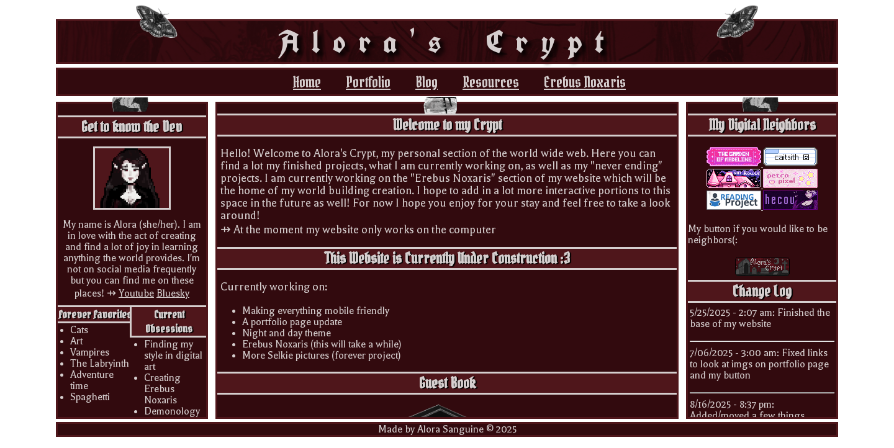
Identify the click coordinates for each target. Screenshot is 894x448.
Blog (426, 82)
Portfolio (368, 82)
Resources (491, 82)
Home (307, 82)
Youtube (136, 293)
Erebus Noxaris (585, 82)
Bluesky (172, 293)
